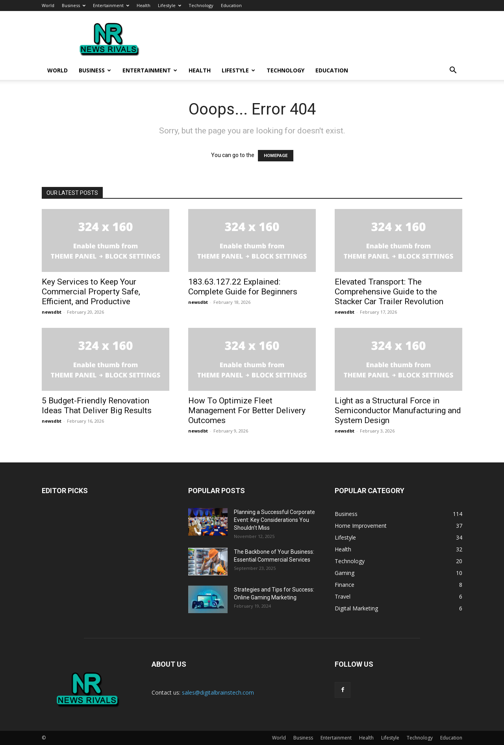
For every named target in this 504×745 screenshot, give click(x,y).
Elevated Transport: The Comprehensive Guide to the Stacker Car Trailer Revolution (389, 291)
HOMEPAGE (275, 155)
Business (73, 5)
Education (231, 5)
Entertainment (111, 5)
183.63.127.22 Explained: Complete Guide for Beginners (242, 286)
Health (143, 5)
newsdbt (51, 312)
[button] (452, 71)
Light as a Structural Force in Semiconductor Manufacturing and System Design (398, 410)
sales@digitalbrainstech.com (218, 692)
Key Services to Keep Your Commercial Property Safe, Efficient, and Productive (91, 291)
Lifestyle (169, 5)
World (48, 5)
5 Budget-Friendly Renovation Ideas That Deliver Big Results (97, 405)
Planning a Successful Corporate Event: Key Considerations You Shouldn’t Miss (274, 520)
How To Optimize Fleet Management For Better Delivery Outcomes (247, 410)
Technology (201, 5)
